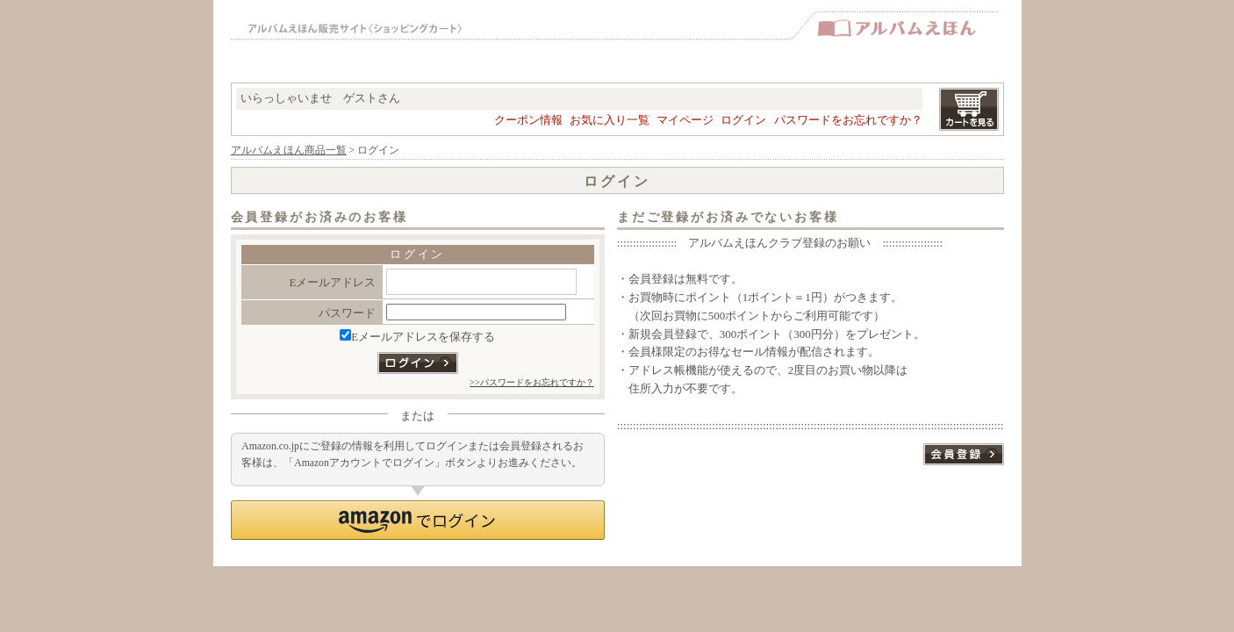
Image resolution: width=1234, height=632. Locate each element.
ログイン (743, 119)
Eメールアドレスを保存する (417, 336)
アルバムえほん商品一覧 (289, 150)
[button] (418, 520)
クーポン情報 (528, 119)
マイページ (685, 119)
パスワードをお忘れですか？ (848, 119)
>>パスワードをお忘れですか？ (532, 382)
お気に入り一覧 (609, 119)
